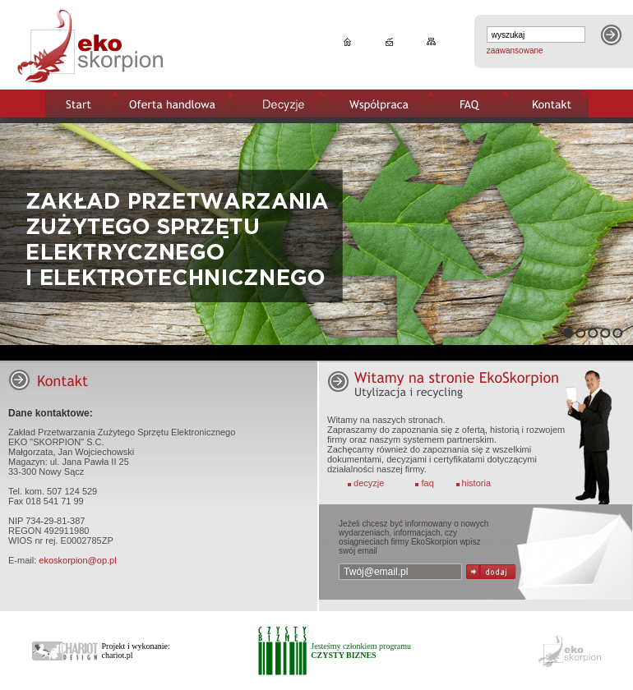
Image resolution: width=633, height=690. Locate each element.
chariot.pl (117, 655)
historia (476, 483)
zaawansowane (515, 50)
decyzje (368, 483)
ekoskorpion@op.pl (77, 560)
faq (428, 483)
